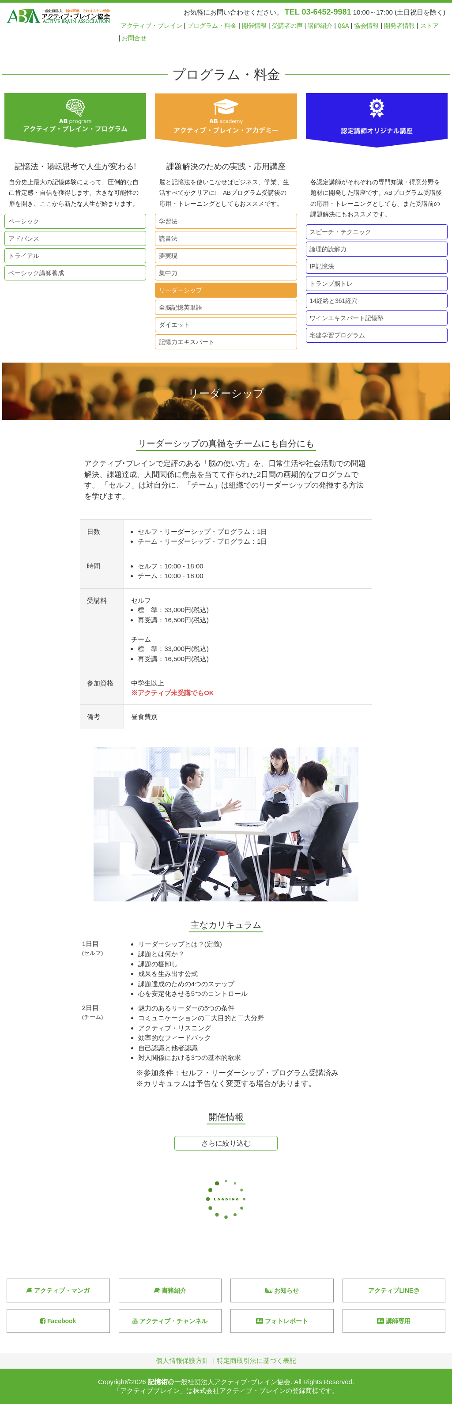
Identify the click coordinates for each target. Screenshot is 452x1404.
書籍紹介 (170, 1290)
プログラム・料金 (212, 26)
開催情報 (254, 26)
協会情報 (366, 26)
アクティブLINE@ (393, 1290)
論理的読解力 (326, 249)
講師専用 (394, 1321)
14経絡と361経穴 (332, 300)
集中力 (166, 272)
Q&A (343, 26)
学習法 (166, 221)
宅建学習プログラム (335, 335)
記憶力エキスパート (185, 341)
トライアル (22, 255)
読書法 (166, 238)
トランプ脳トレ (329, 283)
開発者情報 (399, 26)
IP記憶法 (320, 266)
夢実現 (166, 255)
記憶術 (158, 1381)
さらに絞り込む (226, 1143)
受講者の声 (287, 26)
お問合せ (134, 38)
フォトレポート (282, 1321)
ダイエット (172, 324)
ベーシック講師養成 (34, 272)
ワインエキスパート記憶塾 (345, 318)
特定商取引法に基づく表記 (256, 1360)
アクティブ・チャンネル (169, 1321)
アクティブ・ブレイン (151, 26)
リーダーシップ (178, 290)
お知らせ (282, 1290)
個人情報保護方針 (182, 1360)
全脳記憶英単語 (178, 307)
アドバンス (22, 238)
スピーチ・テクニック (339, 231)
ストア (429, 26)
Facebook (58, 1321)
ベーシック (22, 221)
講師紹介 (320, 26)
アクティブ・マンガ (58, 1290)
